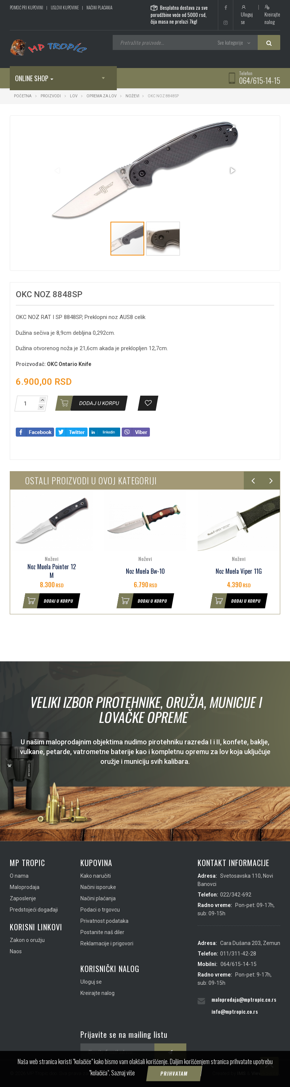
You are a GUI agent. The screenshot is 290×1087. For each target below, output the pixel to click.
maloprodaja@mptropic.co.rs (243, 999)
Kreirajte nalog (272, 15)
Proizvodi (51, 96)
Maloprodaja (24, 887)
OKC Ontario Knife (69, 364)
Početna (23, 96)
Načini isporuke (98, 887)
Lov (73, 96)
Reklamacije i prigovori (106, 943)
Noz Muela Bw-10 (145, 571)
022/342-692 (235, 895)
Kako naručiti (95, 876)
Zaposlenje (23, 898)
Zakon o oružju (27, 940)
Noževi (132, 96)
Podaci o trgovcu (100, 910)
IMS (241, 1073)
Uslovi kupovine (65, 8)
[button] (232, 128)
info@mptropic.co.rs (234, 1011)
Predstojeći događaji (34, 910)
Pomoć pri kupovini (26, 8)
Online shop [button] (34, 78)
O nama (19, 876)
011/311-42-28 (238, 954)
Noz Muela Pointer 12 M (51, 571)
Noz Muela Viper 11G (239, 571)
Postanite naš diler (102, 932)
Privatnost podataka (104, 921)
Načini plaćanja (99, 8)
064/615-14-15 (259, 80)
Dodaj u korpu (48, 600)
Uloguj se (247, 15)
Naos (16, 951)
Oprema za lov (101, 96)
